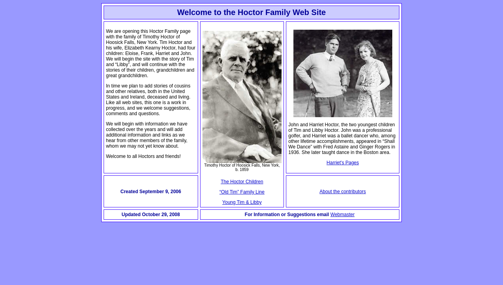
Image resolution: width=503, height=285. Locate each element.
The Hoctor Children (242, 181)
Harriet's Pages (343, 162)
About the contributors (343, 191)
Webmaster (343, 214)
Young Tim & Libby (242, 202)
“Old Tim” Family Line (242, 192)
